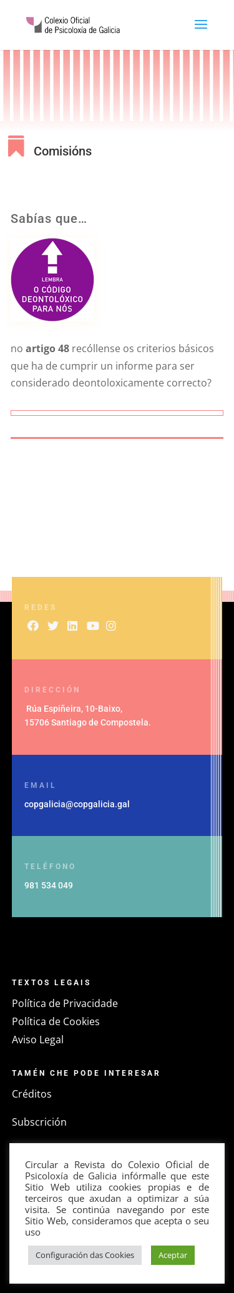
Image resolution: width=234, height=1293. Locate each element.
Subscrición (39, 1122)
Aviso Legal (38, 1039)
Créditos (32, 1094)
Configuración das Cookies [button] (85, 1255)
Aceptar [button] (172, 1255)
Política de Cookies (56, 1021)
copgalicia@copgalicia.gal (77, 804)
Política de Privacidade (65, 1003)
